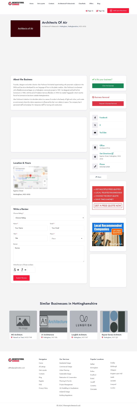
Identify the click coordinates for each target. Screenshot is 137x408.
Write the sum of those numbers (23, 265)
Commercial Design (66, 367)
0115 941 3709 (105, 167)
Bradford (93, 375)
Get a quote (41, 3)
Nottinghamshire (73, 26)
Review (15, 244)
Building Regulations (66, 395)
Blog (98, 3)
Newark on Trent (18, 337)
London (112, 388)
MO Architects (16, 334)
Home (31, 3)
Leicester (113, 381)
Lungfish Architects (79, 334)
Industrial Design (65, 392)
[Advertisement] (48, 135)
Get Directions (106, 153)
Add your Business (118, 10)
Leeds (112, 377)
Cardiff (92, 382)
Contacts (51, 3)
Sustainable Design (65, 374)
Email (51, 224)
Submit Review (21, 278)
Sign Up (100, 11)
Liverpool (113, 384)
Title (14, 234)
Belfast (92, 364)
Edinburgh (113, 366)
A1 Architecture (47, 334)
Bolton (92, 371)
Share (98, 177)
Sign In (89, 11)
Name (15, 224)
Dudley (112, 363)
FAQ (40, 384)
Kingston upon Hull (116, 373)
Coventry (93, 386)
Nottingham (63, 26)
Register (41, 381)
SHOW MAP (30, 177)
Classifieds (82, 3)
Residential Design (65, 363)
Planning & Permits (65, 381)
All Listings (42, 367)
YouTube (103, 132)
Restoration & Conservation (68, 377)
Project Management (66, 384)
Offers (91, 3)
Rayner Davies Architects (111, 334)
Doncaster (93, 389)
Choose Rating (17, 213)
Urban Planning (64, 370)
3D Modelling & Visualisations (69, 388)
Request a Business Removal (108, 103)
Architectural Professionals (66, 3)
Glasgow (113, 370)
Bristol (92, 378)
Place (51, 234)
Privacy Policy (43, 388)
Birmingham (94, 368)
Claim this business (108, 86)
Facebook (103, 117)
